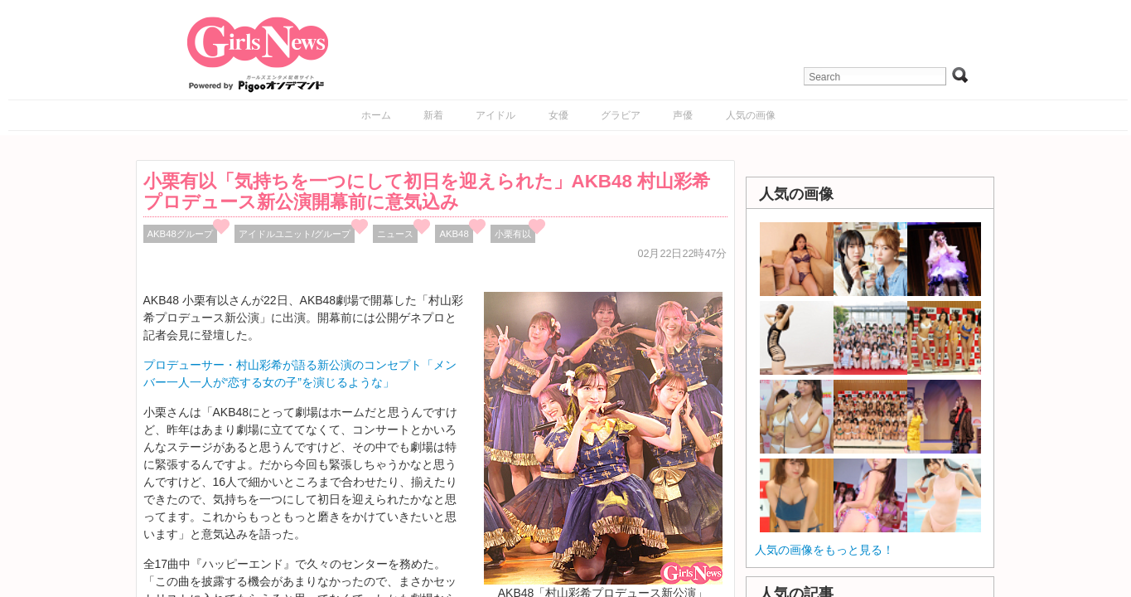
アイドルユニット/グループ (294, 234)
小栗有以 (513, 234)
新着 (433, 115)
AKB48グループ (180, 234)
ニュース (395, 234)
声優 (683, 115)
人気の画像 (751, 115)
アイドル (495, 115)
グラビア (620, 115)
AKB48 (453, 234)
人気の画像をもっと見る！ (824, 549)
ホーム (376, 115)
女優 (558, 115)
